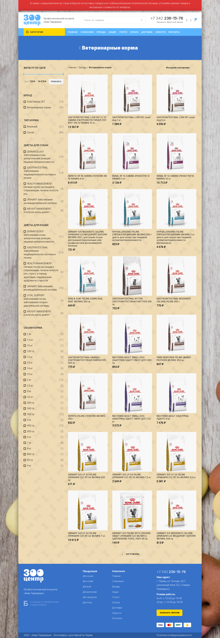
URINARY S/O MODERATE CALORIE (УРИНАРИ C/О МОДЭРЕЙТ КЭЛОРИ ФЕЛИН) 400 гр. (176, 536)
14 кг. (30, 368)
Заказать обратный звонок (170, 22)
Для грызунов (90, 597)
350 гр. (31, 414)
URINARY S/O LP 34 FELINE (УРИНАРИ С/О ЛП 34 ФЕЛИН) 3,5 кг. (176, 476)
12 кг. (30, 357)
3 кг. (29, 391)
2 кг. (29, 379)
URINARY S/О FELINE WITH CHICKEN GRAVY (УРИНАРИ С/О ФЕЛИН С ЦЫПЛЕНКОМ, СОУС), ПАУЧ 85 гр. (131, 536)
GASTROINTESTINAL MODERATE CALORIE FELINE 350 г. (174, 300)
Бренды (82, 67)
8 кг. (29, 448)
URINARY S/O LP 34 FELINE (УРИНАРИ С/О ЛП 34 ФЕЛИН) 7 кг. (87, 534)
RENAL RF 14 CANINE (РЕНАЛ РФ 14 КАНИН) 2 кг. (131, 177)
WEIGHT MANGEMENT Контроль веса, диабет (37, 210)
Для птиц (87, 602)
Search (141, 20)
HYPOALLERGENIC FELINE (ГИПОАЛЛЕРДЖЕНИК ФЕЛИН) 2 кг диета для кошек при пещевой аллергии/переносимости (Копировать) (175, 237)
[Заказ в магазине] (181, 68)
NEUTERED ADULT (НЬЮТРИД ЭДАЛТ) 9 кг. (172, 417)
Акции (115, 592)
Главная (72, 67)
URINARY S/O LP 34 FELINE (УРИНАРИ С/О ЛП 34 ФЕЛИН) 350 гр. (86, 477)
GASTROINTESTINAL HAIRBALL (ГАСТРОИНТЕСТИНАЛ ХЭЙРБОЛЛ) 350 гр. (87, 360)
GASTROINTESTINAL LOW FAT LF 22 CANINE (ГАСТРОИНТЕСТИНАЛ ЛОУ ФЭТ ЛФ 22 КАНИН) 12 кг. (87, 120)
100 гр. (31, 351)
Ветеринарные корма (39, 107)
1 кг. (29, 334)
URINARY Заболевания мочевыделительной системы (40, 201)
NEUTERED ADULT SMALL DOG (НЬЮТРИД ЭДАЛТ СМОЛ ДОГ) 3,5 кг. (131, 419)
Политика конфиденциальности (174, 635)
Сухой (30, 132)
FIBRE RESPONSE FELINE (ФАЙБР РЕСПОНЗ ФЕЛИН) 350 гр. (174, 358)
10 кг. (30, 345)
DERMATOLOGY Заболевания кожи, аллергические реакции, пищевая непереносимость (39, 156)
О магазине (118, 581)
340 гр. (31, 408)
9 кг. (29, 465)
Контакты (117, 618)
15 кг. (30, 374)
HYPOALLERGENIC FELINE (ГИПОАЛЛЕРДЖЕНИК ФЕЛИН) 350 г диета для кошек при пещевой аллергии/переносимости (132, 235)
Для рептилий (90, 592)
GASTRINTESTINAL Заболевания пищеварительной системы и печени (40, 172)
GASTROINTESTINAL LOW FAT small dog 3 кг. (176, 118)
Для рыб (87, 586)
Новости (116, 613)
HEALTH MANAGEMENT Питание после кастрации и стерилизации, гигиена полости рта (41, 188)
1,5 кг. (30, 339)
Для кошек (88, 576)
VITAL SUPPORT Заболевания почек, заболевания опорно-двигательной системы (36, 300)
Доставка (117, 607)
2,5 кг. (30, 385)
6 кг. (29, 437)
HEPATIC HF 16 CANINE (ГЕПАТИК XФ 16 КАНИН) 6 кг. (87, 177)
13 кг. (30, 362)
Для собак (88, 581)
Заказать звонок (170, 613)
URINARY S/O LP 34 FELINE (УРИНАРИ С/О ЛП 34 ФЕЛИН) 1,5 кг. (131, 476)
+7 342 (166, 18)
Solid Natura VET (36, 101)
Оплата (116, 602)
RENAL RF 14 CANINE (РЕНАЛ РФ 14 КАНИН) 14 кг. (175, 177)
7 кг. (29, 442)
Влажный (32, 126)
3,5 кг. (30, 396)
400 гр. (31, 425)
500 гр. (31, 431)
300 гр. (31, 402)
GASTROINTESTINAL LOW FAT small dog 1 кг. (131, 118)
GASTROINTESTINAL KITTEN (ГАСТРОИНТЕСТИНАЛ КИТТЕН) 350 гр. (132, 301)
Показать (56, 81)
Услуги (115, 597)
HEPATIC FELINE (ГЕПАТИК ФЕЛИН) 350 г (86, 417)
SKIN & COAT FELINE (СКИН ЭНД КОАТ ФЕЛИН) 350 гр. (85, 300)
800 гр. (31, 454)
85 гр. (30, 460)
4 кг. (29, 419)
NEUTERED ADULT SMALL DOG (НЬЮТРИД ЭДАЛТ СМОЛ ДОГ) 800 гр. (131, 360)
